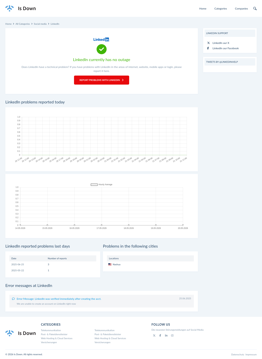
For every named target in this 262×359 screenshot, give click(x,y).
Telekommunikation (51, 330)
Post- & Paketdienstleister (54, 334)
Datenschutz (237, 354)
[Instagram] (172, 335)
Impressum (251, 354)
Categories (220, 8)
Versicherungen (49, 342)
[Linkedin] (166, 335)
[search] (255, 8)
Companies (241, 8)
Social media (40, 23)
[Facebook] (160, 335)
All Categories (23, 23)
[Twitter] (154, 335)
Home (203, 8)
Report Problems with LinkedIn (102, 80)
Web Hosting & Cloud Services (56, 338)
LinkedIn (55, 23)
